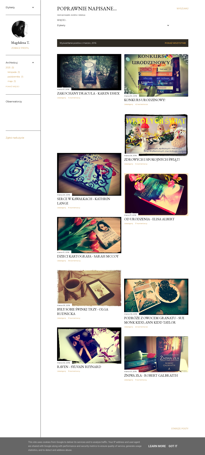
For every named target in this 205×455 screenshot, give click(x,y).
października (15, 76)
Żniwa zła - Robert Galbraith (151, 375)
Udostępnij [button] (61, 98)
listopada (14, 72)
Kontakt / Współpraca (70, 20)
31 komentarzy (74, 318)
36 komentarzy (74, 261)
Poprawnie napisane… (87, 8)
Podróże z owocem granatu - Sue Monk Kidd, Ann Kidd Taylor (154, 320)
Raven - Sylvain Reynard (79, 366)
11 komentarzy (141, 380)
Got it (173, 446)
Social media (122, 20)
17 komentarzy (141, 223)
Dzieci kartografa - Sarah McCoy (87, 256)
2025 (10, 67)
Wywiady (137, 20)
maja (12, 81)
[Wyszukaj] (182, 8)
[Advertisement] (89, 126)
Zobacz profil (20, 48)
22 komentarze (141, 327)
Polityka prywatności (99, 20)
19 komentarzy (74, 208)
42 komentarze (141, 104)
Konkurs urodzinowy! (144, 100)
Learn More (157, 446)
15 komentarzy (74, 371)
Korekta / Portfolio (156, 20)
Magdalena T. (20, 42)
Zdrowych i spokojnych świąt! (152, 159)
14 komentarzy (74, 98)
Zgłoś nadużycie (15, 137)
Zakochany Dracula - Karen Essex (88, 93)
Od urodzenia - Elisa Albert (149, 219)
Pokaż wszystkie (175, 43)
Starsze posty (179, 428)
